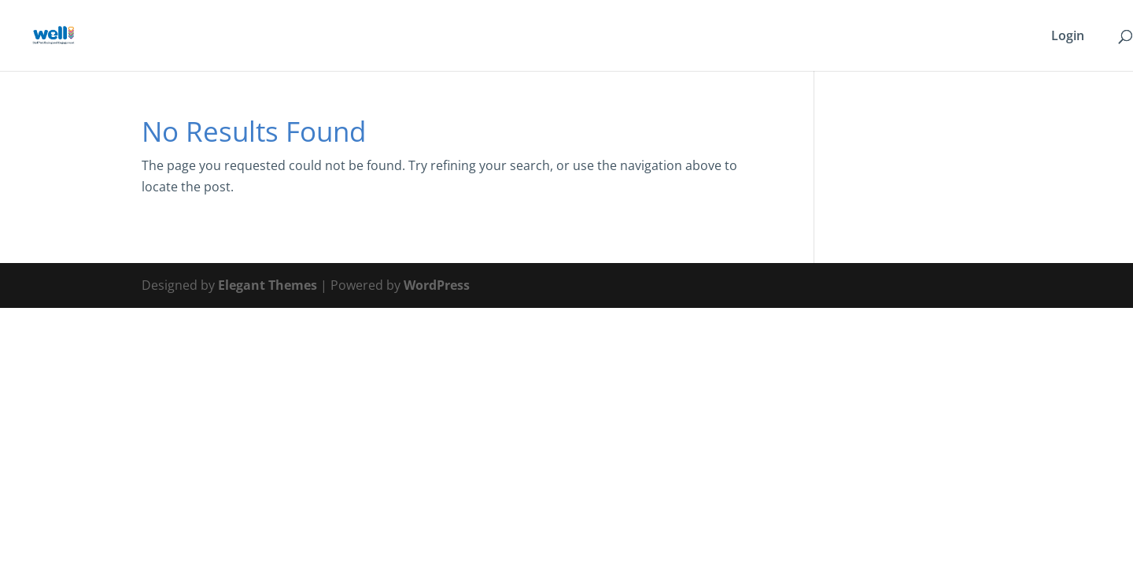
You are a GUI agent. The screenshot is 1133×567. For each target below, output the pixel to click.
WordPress (437, 285)
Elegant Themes (267, 285)
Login (1067, 37)
